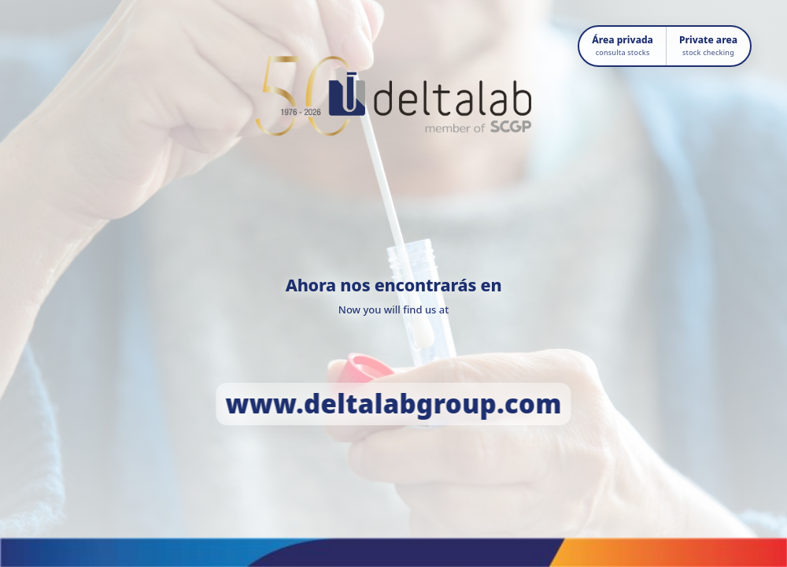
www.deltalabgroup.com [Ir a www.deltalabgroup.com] (393, 403)
